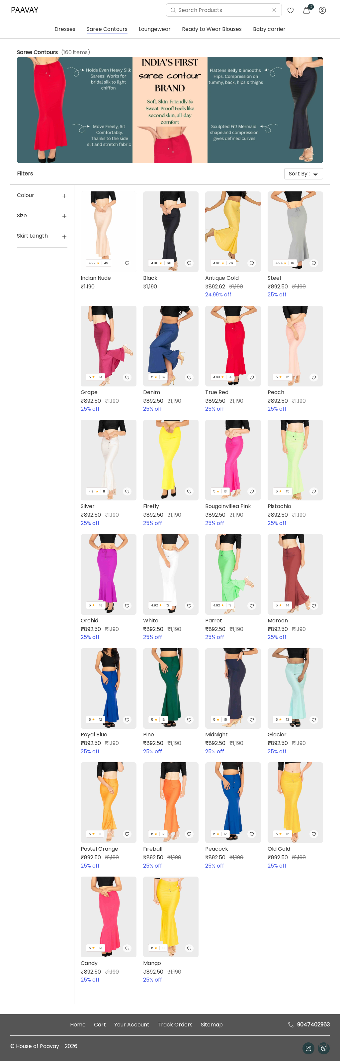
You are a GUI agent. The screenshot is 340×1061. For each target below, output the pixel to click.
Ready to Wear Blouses (212, 29)
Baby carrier (269, 29)
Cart (100, 1024)
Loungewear (155, 29)
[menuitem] (26, 10)
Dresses (64, 29)
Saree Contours (107, 29)
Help (324, 1045)
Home (78, 1024)
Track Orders (175, 1024)
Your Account (131, 1024)
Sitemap (212, 1024)
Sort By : (303, 173)
